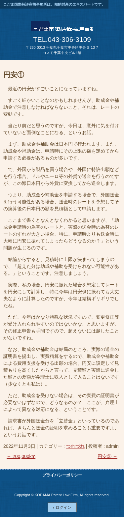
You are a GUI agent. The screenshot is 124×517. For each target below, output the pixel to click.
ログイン (63, 507)
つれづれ (75, 446)
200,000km (21, 456)
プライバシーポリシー (62, 475)
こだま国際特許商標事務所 (62, 28)
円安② (107, 456)
